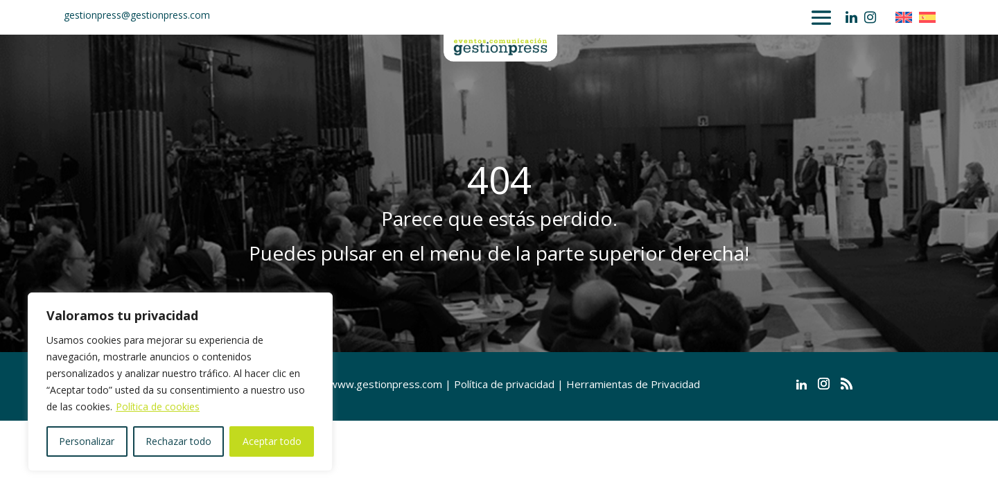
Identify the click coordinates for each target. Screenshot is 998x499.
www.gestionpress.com (385, 384)
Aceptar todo (272, 441)
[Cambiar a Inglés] (907, 17)
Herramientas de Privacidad (633, 384)
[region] (180, 381)
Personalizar (86, 441)
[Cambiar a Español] (931, 17)
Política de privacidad (504, 384)
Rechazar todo (178, 441)
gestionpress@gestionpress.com (137, 14)
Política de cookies (158, 406)
